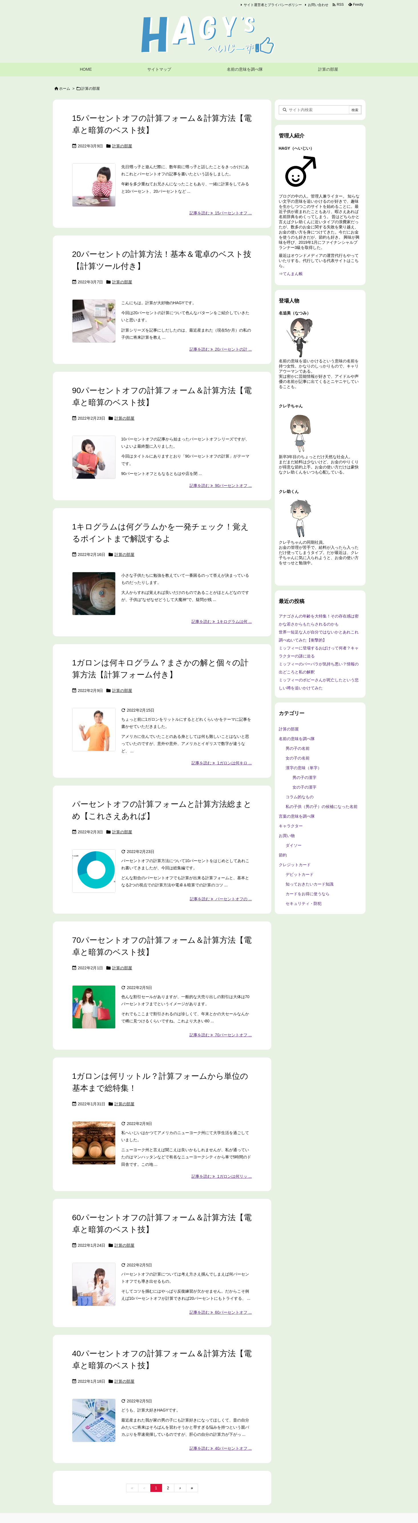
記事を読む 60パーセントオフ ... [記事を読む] (220, 1312)
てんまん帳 (293, 273)
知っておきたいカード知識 (310, 884)
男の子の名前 (298, 748)
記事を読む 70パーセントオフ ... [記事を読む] (220, 1035)
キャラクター (291, 826)
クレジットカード (295, 864)
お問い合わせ (318, 5)
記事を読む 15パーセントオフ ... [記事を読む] (220, 213)
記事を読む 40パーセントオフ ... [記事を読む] (220, 1448)
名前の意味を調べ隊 (297, 738)
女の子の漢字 (304, 787)
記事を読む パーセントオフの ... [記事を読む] (221, 899)
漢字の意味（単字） (304, 767)
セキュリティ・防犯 (304, 903)
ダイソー (294, 845)
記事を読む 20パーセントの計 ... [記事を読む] (220, 349)
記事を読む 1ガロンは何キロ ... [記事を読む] (221, 763)
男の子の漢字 (304, 777)
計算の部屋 (122, 146)
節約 (283, 855)
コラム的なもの (300, 797)
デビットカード (300, 874)
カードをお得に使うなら (308, 894)
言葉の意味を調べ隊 (297, 816)
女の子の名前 (298, 758)
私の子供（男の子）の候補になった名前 (322, 806)
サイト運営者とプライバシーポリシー (273, 5)
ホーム (64, 88)
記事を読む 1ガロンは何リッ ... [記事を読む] (221, 1176)
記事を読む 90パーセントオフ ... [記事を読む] (220, 485)
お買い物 (287, 835)
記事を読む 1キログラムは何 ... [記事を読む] (221, 621)
